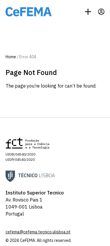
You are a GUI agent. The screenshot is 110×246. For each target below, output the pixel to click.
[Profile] (101, 11)
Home (11, 56)
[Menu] (88, 11)
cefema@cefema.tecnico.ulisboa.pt (38, 232)
